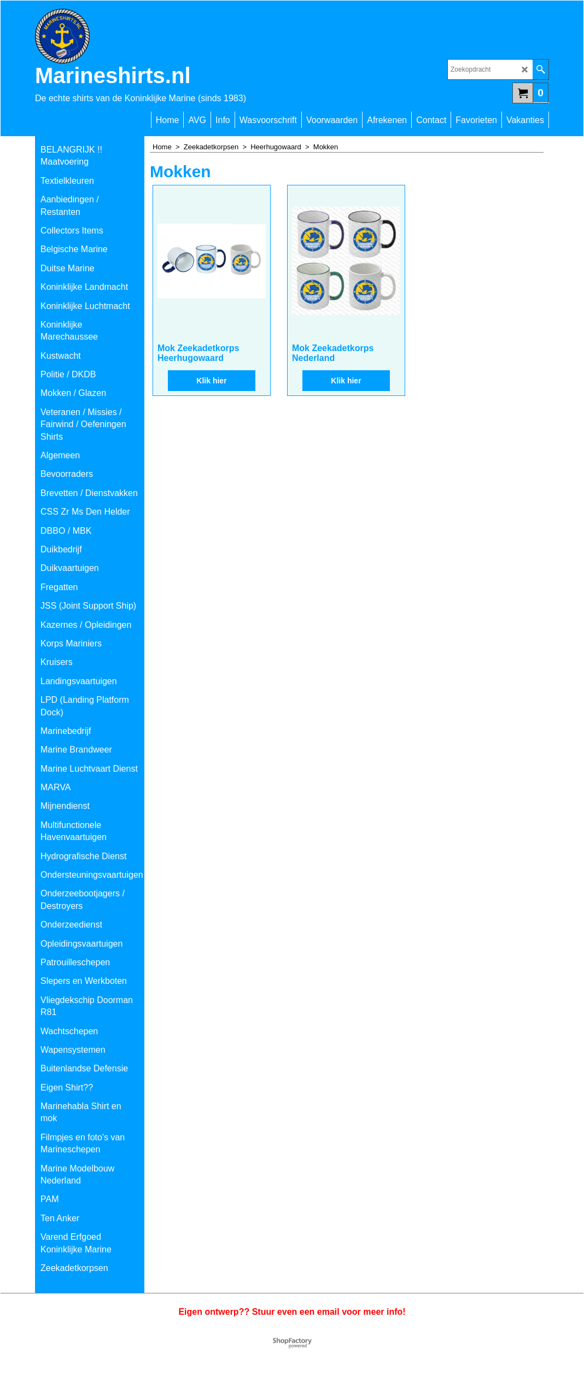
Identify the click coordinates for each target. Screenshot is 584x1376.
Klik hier (211, 380)
